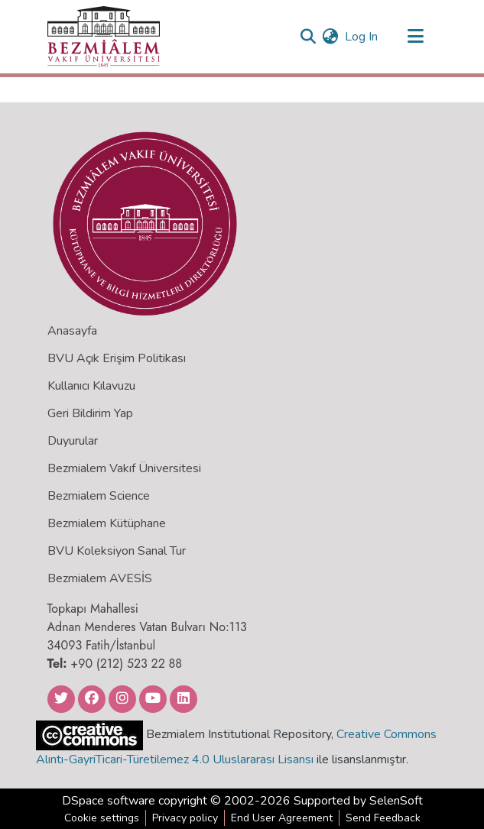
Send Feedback (383, 818)
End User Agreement (282, 818)
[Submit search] (308, 37)
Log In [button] (362, 36)
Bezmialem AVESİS (99, 578)
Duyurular (72, 441)
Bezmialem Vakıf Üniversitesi (124, 468)
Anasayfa (72, 331)
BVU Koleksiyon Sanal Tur (116, 551)
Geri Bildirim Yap (90, 413)
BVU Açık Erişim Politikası (116, 358)
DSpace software (108, 800)
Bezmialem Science (98, 496)
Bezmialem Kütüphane (106, 523)
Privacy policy (185, 818)
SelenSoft (396, 800)
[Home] (103, 36)
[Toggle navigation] (416, 36)
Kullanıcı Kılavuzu (91, 386)
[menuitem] (330, 37)
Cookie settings (101, 818)
